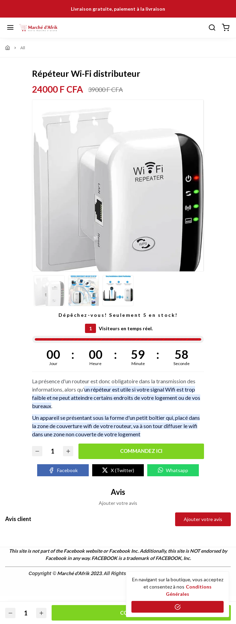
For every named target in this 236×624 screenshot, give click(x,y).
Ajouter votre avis (203, 519)
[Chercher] (212, 28)
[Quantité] (52, 451)
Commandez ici (141, 451)
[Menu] (10, 28)
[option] (118, 195)
